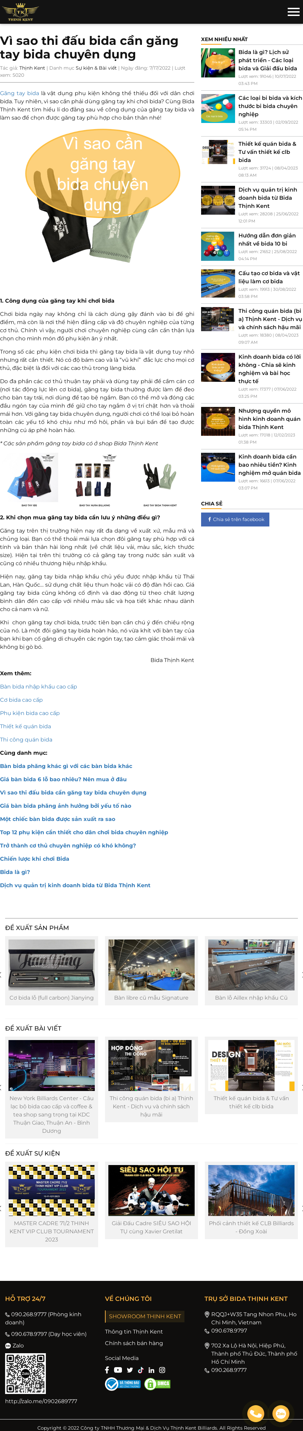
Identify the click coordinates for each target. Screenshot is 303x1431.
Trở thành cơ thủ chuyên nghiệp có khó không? (68, 845)
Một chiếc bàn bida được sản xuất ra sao (57, 819)
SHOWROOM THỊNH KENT (145, 1316)
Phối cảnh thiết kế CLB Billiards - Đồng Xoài (244, 1227)
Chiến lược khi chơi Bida (34, 859)
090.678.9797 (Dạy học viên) (46, 1334)
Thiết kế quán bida (25, 726)
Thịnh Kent (32, 68)
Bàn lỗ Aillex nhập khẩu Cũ (244, 998)
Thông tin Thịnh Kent (134, 1331)
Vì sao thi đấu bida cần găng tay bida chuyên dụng (73, 792)
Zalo (14, 1345)
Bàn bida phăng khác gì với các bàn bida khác (66, 766)
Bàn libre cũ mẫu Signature (146, 998)
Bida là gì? (15, 872)
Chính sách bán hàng (134, 1343)
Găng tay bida (19, 93)
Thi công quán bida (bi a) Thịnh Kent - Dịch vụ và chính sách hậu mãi (146, 1106)
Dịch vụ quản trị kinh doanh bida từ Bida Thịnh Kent (75, 885)
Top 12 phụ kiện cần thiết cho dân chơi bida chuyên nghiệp (84, 832)
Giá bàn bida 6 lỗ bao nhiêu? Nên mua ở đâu (63, 779)
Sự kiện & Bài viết (96, 68)
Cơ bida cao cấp (21, 700)
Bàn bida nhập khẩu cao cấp (38, 686)
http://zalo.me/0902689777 (41, 1401)
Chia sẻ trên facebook (235, 519)
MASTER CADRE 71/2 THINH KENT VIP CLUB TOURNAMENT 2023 (47, 1231)
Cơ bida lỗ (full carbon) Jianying (47, 998)
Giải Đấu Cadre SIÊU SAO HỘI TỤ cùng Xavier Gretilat (146, 1227)
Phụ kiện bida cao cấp (30, 713)
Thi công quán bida (26, 739)
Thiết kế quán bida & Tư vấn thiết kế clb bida (244, 1102)
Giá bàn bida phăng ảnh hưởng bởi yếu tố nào (65, 806)
